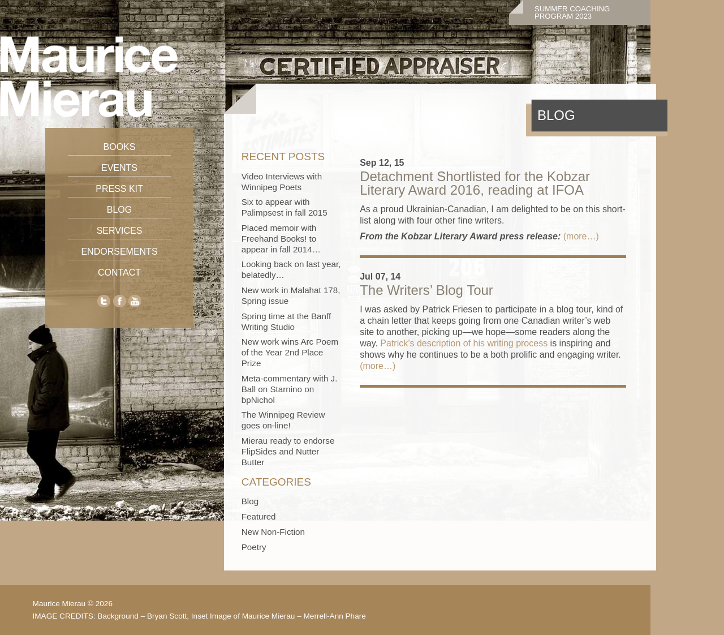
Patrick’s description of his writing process (464, 343)
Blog (119, 209)
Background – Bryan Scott (142, 616)
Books (120, 147)
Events (119, 168)
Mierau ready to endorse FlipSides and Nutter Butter (288, 451)
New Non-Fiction (273, 532)
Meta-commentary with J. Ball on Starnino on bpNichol (290, 389)
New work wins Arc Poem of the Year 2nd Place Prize (290, 352)
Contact (119, 272)
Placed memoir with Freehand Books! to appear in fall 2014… (281, 238)
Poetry (254, 547)
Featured (259, 516)
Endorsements (119, 251)
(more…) (581, 236)
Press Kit (119, 189)
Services (120, 230)
